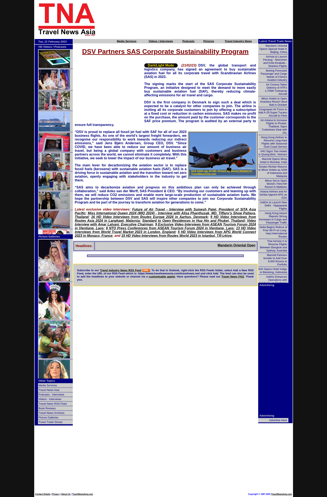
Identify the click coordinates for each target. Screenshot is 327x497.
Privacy (56, 494)
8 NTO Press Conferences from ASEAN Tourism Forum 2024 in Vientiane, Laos (170, 228)
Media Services (126, 41)
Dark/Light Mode (161, 65)
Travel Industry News (238, 41)
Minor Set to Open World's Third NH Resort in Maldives (276, 183)
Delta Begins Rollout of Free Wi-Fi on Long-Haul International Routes (273, 232)
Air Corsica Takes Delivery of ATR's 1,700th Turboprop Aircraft (276, 89)
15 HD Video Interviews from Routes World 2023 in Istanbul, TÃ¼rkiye (176, 235)
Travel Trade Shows (51, 422)
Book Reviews (47, 408)
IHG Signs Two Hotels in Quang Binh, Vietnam (272, 153)
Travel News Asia (49, 390)
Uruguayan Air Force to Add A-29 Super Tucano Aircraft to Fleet (272, 112)
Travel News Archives (52, 412)
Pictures (208, 41)
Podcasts (188, 41)
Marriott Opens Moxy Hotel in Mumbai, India (273, 160)
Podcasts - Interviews (51, 394)
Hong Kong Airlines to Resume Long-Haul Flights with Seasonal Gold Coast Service (274, 142)
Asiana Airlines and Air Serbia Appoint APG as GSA (273, 194)
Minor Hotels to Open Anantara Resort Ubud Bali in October (273, 101)
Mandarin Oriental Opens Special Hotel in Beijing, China (273, 49)
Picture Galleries (49, 236)
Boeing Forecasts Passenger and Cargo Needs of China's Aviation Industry (274, 75)
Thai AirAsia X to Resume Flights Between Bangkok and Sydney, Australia (273, 246)
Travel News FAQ (232, 276)
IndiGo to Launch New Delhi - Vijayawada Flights (273, 205)
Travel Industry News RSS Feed (120, 270)
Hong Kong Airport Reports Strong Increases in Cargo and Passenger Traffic (273, 218)
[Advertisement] (201, 19)
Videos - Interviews (50, 399)
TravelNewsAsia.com (82, 494)
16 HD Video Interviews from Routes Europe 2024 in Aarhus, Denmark (149, 217)
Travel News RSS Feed (53, 403)
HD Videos (45, 46)
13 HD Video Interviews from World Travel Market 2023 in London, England (165, 230)
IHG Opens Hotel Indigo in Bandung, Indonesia (272, 270)
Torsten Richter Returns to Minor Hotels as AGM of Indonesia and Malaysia (272, 171)
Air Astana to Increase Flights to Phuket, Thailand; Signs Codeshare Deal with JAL (273, 126)
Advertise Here (278, 420)
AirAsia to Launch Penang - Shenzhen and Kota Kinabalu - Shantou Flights (275, 61)
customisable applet (162, 276)
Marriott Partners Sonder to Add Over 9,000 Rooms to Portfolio (275, 260)
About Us (65, 494)
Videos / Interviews (160, 41)
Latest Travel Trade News (275, 41)
